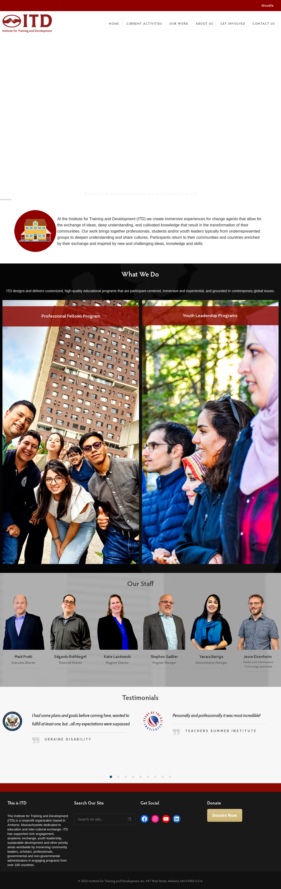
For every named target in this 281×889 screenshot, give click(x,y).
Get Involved (233, 23)
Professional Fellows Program (70, 316)
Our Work (178, 23)
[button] (111, 777)
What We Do (137, 274)
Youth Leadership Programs (210, 315)
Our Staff (137, 583)
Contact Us (264, 23)
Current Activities (144, 23)
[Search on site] (105, 819)
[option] (70, 432)
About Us (204, 23)
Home (114, 23)
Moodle (267, 5)
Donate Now (224, 815)
